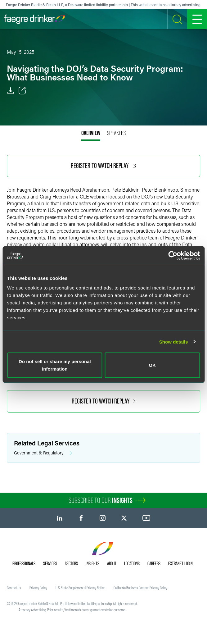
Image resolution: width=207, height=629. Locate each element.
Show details (173, 341)
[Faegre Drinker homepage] (34, 19)
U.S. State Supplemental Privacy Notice (80, 587)
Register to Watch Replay (103, 166)
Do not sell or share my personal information (55, 365)
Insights (92, 563)
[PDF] (10, 90)
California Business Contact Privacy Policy (140, 587)
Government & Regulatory (43, 453)
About (111, 563)
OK (152, 365)
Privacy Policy (38, 587)
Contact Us (14, 587)
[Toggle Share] (22, 90)
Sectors (71, 563)
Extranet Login (180, 563)
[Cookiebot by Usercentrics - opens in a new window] (173, 255)
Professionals (23, 563)
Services (50, 563)
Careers (153, 563)
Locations (132, 563)
